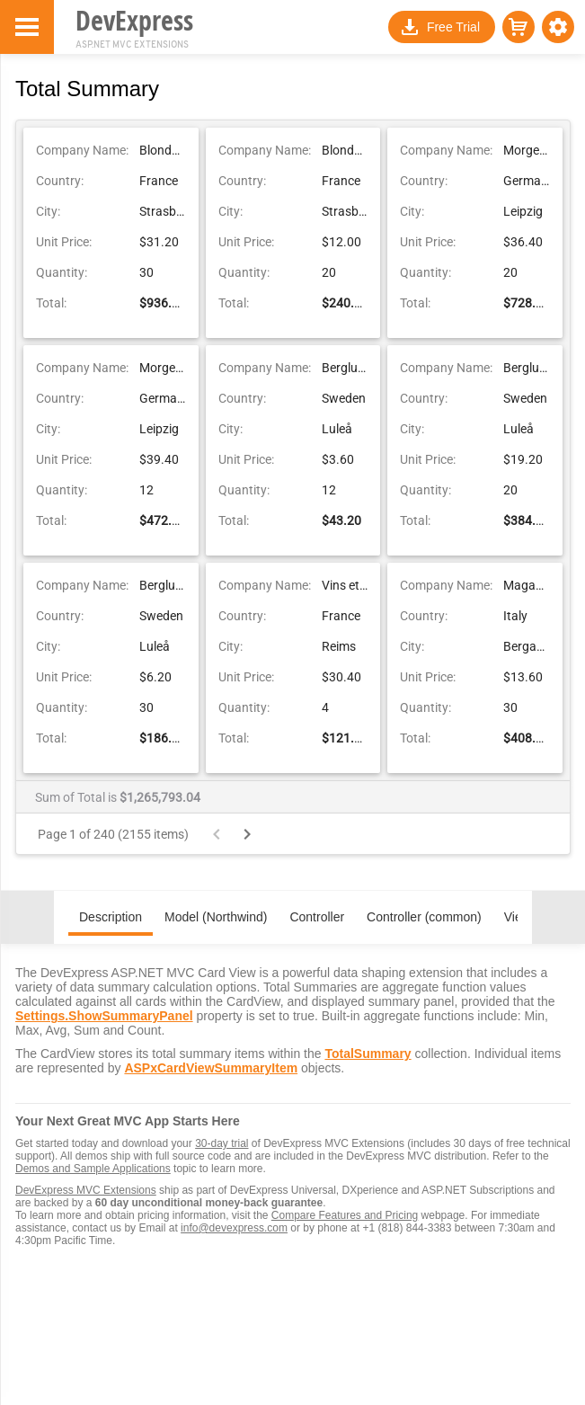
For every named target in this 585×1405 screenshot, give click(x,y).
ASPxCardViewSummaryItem (210, 1068)
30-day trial (221, 1143)
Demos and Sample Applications (93, 1168)
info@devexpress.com (234, 1228)
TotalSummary (367, 1053)
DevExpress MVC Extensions (85, 1190)
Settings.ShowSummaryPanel (104, 1016)
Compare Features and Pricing (344, 1215)
